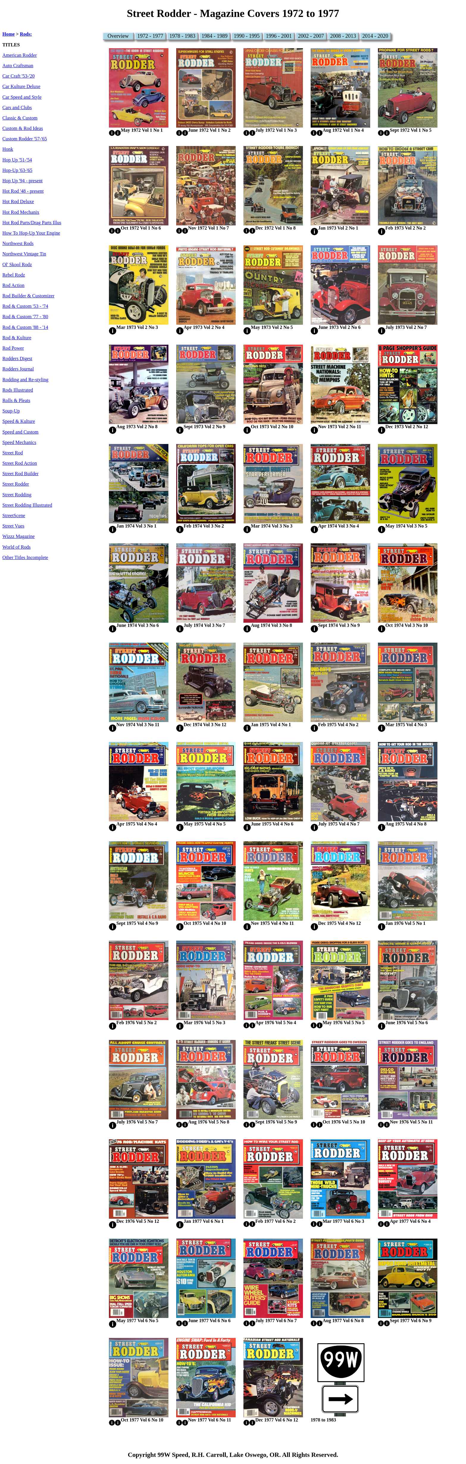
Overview (118, 36)
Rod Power (13, 348)
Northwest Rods (18, 243)
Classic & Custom (19, 118)
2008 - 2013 (343, 36)
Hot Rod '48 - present (23, 191)
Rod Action (13, 285)
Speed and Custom (20, 432)
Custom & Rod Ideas (22, 128)
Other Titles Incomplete (25, 557)
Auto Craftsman (17, 65)
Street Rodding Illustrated (27, 505)
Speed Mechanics (19, 442)
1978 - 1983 (183, 36)
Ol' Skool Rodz (17, 264)
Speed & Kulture (18, 421)
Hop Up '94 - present (22, 180)
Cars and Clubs (17, 107)
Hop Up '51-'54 (17, 160)
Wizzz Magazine (18, 536)
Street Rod (12, 453)
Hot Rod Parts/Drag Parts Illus (31, 222)
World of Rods (16, 547)
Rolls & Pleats (16, 400)
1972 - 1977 (150, 36)
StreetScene (13, 515)
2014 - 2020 (375, 36)
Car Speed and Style (22, 97)
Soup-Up (11, 411)
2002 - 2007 (311, 36)
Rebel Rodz (13, 275)
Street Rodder (15, 484)
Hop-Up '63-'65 (17, 170)
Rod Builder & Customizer (28, 296)
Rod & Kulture (16, 337)
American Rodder (19, 55)
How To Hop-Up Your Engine (31, 233)
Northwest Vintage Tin (24, 254)
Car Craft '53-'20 (18, 76)
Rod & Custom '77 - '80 (25, 316)
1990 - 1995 (247, 36)
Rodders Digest (17, 358)
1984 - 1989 (215, 36)
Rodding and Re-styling (25, 379)
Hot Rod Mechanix (20, 212)
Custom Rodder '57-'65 (24, 139)
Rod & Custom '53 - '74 (25, 306)
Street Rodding (17, 495)
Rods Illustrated (17, 390)
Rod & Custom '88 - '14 (25, 327)
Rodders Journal (18, 369)
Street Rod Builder (20, 473)
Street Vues (13, 526)
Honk (7, 149)
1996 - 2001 (279, 36)
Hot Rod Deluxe (18, 201)
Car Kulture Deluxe (21, 86)
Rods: (26, 34)
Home (8, 34)
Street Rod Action (19, 463)
